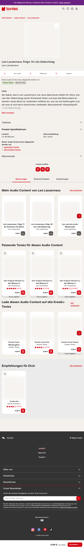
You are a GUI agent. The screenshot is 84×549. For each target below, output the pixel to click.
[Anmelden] (78, 498)
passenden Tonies (11, 147)
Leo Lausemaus (31, 18)
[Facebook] (39, 529)
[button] (67, 8)
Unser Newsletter (42, 488)
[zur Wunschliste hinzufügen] (56, 25)
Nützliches (42, 475)
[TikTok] (51, 529)
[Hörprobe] (5, 253)
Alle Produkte (6, 18)
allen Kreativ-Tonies (11, 150)
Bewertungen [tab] (21, 179)
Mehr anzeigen (7, 112)
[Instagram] (32, 529)
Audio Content (18, 18)
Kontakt (7, 438)
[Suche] (63, 8)
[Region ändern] (76, 438)
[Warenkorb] (72, 8)
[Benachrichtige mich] (23, 292)
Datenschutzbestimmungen (44, 507)
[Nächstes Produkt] (79, 216)
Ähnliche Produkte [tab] (41, 179)
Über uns (42, 469)
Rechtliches (42, 482)
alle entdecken (76, 190)
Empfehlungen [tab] (62, 179)
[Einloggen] (76, 8)
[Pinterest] (45, 529)
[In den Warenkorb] (23, 351)
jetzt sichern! (64, 2)
